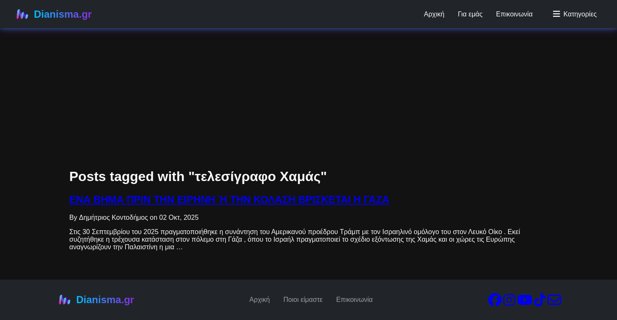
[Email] (554, 302)
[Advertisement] (252, 59)
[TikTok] (540, 302)
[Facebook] (495, 302)
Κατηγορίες (575, 14)
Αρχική (434, 14)
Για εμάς (470, 14)
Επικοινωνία (514, 14)
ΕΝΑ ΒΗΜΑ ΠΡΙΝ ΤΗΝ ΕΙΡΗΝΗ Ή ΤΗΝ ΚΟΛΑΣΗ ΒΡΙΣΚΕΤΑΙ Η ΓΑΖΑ (229, 199)
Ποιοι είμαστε (303, 299)
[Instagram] (509, 302)
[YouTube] (524, 302)
